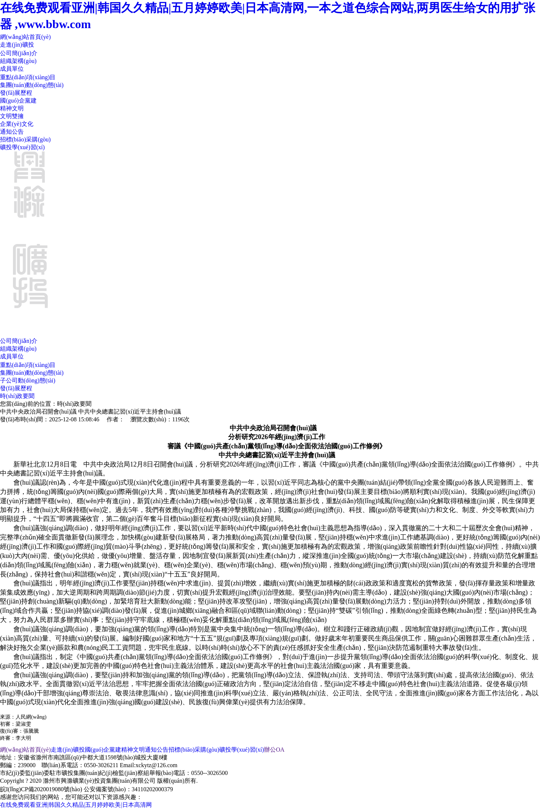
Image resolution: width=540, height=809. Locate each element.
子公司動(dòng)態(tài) (27, 380)
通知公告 (12, 131)
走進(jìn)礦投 (17, 44)
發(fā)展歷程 (16, 93)
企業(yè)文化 (16, 124)
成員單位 (12, 69)
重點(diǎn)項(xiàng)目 (28, 77)
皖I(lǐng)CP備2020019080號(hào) (41, 789)
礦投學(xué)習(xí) (22, 147)
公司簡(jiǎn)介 (18, 53)
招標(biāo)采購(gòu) (25, 139)
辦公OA (274, 749)
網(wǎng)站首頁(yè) (25, 37)
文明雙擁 (12, 116)
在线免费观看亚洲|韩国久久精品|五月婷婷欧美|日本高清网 (76, 805)
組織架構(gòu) (18, 61)
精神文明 (12, 108)
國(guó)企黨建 (18, 100)
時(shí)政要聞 (17, 396)
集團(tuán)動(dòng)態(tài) (32, 85)
